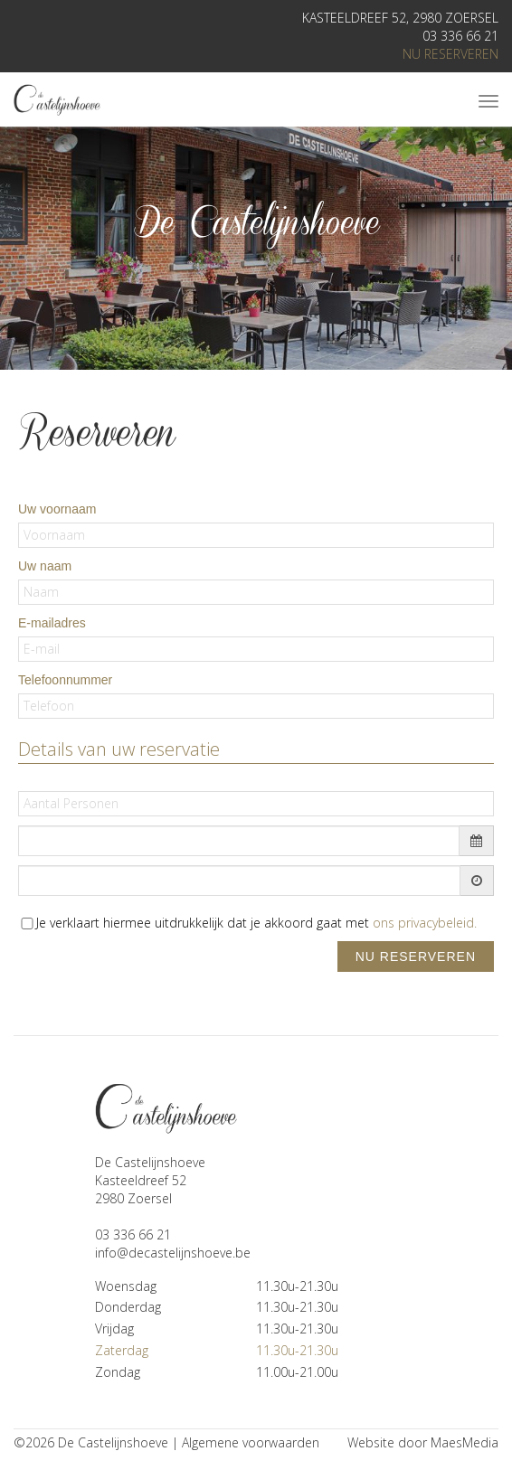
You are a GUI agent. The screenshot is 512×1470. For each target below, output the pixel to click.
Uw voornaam (57, 509)
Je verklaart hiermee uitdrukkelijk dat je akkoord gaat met (256, 922)
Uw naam (44, 566)
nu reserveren (450, 53)
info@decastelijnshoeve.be (173, 1252)
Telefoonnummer (65, 680)
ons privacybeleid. (425, 922)
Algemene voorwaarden (250, 1442)
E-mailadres (52, 623)
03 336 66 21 (460, 35)
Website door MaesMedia (422, 1442)
